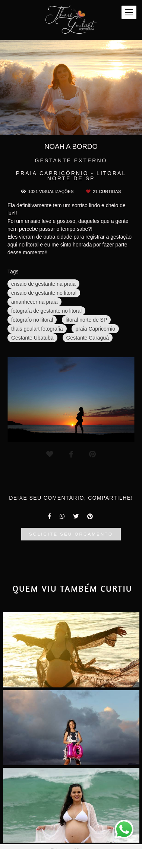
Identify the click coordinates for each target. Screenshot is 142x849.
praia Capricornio (95, 329)
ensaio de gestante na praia (43, 284)
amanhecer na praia (34, 302)
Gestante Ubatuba (32, 338)
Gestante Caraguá (87, 338)
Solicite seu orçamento (71, 533)
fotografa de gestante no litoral (46, 311)
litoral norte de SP (86, 320)
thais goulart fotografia (37, 329)
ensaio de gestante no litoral (43, 293)
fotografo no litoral (32, 320)
